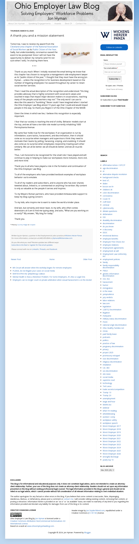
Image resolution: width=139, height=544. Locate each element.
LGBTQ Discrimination (112, 309)
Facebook (53, 249)
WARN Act (107, 404)
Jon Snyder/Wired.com (95, 510)
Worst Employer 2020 (112, 435)
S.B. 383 (106, 368)
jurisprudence (108, 294)
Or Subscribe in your (114, 100)
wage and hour (109, 401)
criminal (106, 205)
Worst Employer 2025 (112, 450)
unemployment (109, 398)
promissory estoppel (111, 355)
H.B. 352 (106, 279)
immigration (108, 288)
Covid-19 (106, 199)
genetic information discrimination (111, 275)
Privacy (120, 89)
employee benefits (110, 238)
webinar (106, 408)
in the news (107, 291)
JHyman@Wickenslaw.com (62, 238)
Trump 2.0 (107, 395)
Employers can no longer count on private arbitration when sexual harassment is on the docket (52, 280)
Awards (57, 23)
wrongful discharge (111, 456)
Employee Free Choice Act (114, 242)
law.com (106, 303)
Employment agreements (113, 248)
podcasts (106, 337)
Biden (105, 183)
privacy (105, 349)
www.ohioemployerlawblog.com (40, 526)
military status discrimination (115, 318)
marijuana (107, 316)
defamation (107, 214)
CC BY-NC (93, 513)
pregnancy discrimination (113, 346)
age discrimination (110, 168)
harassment (108, 282)
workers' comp (109, 417)
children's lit (107, 189)
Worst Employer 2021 (112, 438)
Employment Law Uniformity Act (115, 255)
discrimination (108, 223)
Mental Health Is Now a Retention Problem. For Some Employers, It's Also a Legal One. (49, 277)
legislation (107, 306)
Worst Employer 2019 (112, 432)
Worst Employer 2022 (112, 441)
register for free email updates (41, 245)
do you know (108, 226)
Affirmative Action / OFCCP (114, 165)
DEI (104, 217)
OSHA (105, 331)
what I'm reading (110, 410)
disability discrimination (112, 220)
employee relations (111, 245)
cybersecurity (108, 208)
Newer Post (16, 259)
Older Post (87, 259)
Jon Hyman (39, 518)
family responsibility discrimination (111, 266)
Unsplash (32, 225)
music (105, 322)
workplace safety (110, 420)
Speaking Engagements (40, 23)
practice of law (109, 343)
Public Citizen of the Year (44, 49)
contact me (68, 499)
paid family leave (110, 334)
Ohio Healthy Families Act (113, 328)
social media (108, 377)
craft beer (107, 202)
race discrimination (110, 358)
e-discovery (107, 229)
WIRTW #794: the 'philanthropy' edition (29, 274)
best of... (106, 180)
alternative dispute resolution (115, 174)
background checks (111, 177)
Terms (113, 89)
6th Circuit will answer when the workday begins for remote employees (42, 267)
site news (107, 374)
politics (105, 340)
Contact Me (81, 23)
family (105, 262)
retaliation (107, 364)
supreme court (109, 380)
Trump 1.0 (107, 392)
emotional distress (110, 235)
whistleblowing (109, 414)
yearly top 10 (108, 460)
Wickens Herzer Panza (73, 236)
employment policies (111, 259)
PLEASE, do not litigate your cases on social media (34, 271)
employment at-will (111, 251)
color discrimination (111, 192)
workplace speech (110, 423)
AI (103, 171)
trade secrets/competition (113, 389)
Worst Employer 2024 (112, 447)
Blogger (87, 532)
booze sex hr (108, 186)
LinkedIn (35, 249)
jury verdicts (108, 297)
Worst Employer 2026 (112, 454)
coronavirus (107, 196)
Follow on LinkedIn (114, 47)
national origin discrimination (115, 325)
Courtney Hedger (22, 225)
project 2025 (108, 352)
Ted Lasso (107, 386)
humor (105, 285)
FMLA (105, 270)
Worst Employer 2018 (112, 429)
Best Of (68, 23)
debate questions (110, 211)
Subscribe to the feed (19, 245)
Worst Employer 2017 (112, 426)
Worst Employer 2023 (112, 444)
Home (52, 259)
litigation (106, 312)
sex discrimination (110, 371)
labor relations (109, 300)
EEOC (105, 232)
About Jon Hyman (16, 23)
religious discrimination (112, 362)
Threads (42, 249)
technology (107, 383)
